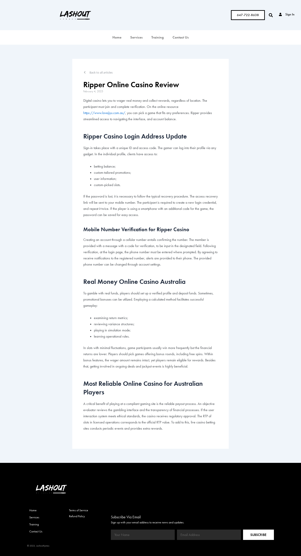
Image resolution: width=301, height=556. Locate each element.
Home (116, 37)
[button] (270, 15)
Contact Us (181, 37)
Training (157, 37)
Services (136, 37)
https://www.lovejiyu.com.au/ (104, 113)
